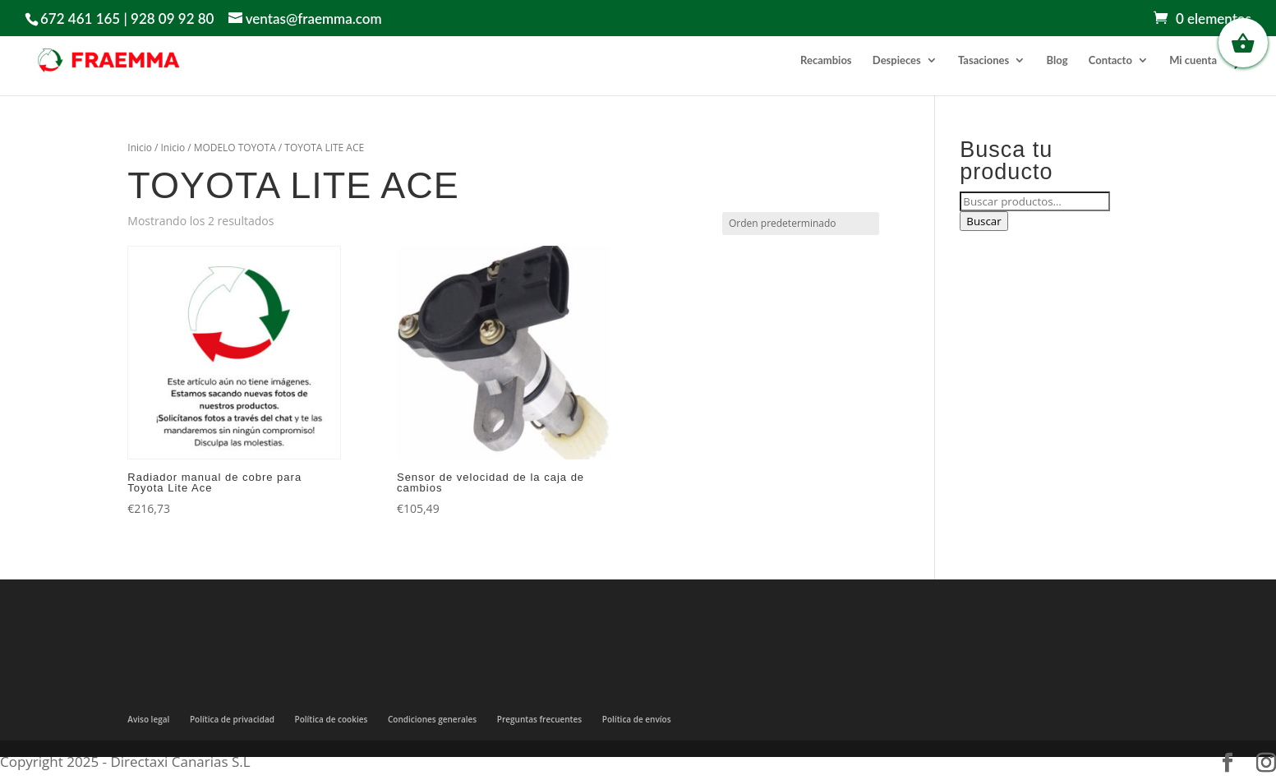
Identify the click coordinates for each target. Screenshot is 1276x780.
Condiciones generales (432, 719)
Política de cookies (331, 719)
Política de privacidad (232, 719)
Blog (1057, 60)
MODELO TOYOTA (235, 148)
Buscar (983, 221)
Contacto (1110, 60)
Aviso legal (148, 719)
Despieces (897, 60)
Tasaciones (983, 60)
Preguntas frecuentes (539, 719)
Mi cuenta (1193, 60)
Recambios (825, 60)
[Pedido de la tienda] (800, 223)
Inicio (139, 148)
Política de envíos (636, 719)
